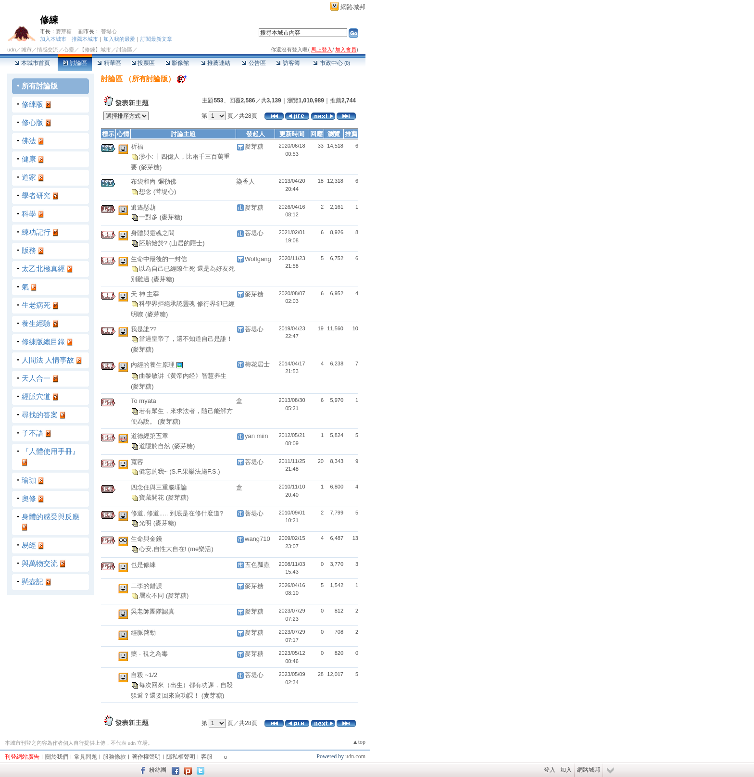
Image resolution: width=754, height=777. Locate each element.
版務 (29, 250)
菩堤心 (109, 31)
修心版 (32, 122)
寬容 (137, 461)
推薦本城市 (85, 39)
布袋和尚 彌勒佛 (153, 181)
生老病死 (36, 305)
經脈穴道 (36, 396)
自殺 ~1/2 (144, 674)
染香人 (245, 181)
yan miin (256, 435)
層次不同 (152, 595)
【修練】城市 (95, 49)
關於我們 (56, 756)
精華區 (109, 63)
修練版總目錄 (43, 342)
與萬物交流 (40, 563)
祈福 (137, 146)
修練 (49, 20)
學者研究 (36, 195)
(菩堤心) (164, 191)
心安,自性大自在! (163, 548)
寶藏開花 (152, 497)
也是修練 (143, 564)
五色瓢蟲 (257, 564)
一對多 (149, 217)
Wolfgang (258, 259)
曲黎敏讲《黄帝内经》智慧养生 (182, 375)
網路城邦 (352, 7)
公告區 (253, 63)
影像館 (177, 63)
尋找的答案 (40, 415)
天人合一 (36, 378)
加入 (566, 769)
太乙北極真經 (43, 268)
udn (11, 49)
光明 (146, 522)
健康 (29, 159)
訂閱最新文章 (156, 39)
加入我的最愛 (119, 39)
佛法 (29, 141)
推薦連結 (215, 63)
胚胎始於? (154, 242)
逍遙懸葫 (143, 207)
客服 (207, 756)
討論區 (75, 63)
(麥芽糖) (150, 167)
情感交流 (47, 49)
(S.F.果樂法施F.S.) (194, 471)
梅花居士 (257, 364)
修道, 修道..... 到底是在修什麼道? (177, 513)
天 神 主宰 (145, 294)
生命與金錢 (146, 538)
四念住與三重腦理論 (159, 487)
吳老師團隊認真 (153, 611)
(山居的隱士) (187, 242)
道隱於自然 (155, 445)
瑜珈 (29, 480)
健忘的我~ (154, 471)
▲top (358, 742)
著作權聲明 (146, 756)
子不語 (32, 433)
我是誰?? (143, 329)
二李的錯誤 (146, 585)
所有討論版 (40, 86)
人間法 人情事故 (48, 360)
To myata (143, 400)
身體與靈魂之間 (153, 233)
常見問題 (85, 756)
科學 (29, 214)
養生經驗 (36, 323)
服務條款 (114, 756)
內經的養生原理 (153, 364)
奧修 (29, 498)
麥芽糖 (64, 31)
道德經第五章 (149, 435)
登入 (549, 769)
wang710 (257, 538)
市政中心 (331, 63)
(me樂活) (201, 548)
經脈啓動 (143, 632)
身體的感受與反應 (50, 517)
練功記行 (36, 232)
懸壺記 (32, 581)
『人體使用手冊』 (50, 451)
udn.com (355, 756)
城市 (26, 49)
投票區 (143, 63)
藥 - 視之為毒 (149, 653)
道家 (29, 177)
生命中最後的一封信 (159, 259)
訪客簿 (288, 63)
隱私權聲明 (180, 756)
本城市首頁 (32, 63)
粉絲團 (157, 769)
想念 (146, 191)
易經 (29, 545)
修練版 (32, 104)
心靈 (68, 49)
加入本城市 (53, 39)
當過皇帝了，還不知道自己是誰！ (186, 338)
